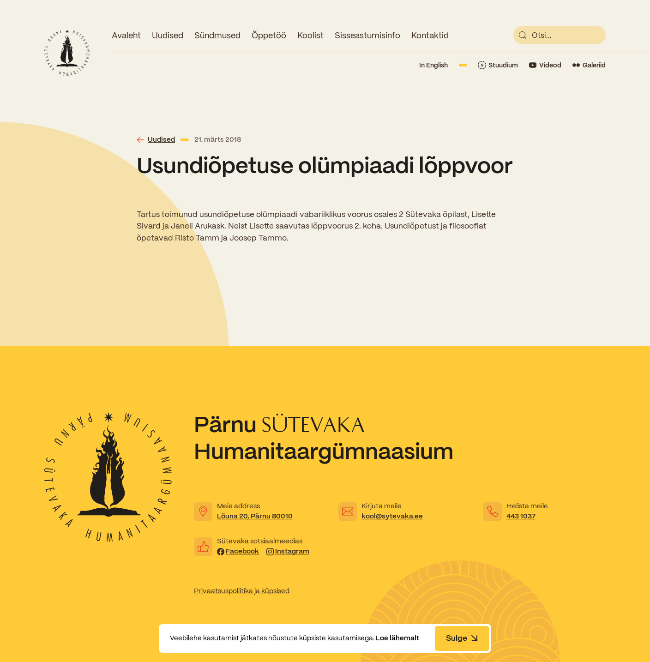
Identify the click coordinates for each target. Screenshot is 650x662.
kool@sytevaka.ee (392, 516)
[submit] (522, 35)
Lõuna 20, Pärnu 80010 (255, 516)
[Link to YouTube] (545, 65)
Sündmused (217, 35)
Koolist (310, 35)
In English (433, 65)
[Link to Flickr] (589, 65)
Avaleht (126, 35)
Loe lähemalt (397, 638)
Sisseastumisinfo (367, 35)
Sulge (462, 638)
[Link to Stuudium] (498, 65)
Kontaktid (430, 35)
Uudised (167, 35)
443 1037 (521, 516)
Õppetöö (269, 35)
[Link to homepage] (67, 53)
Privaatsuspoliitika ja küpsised (241, 591)
